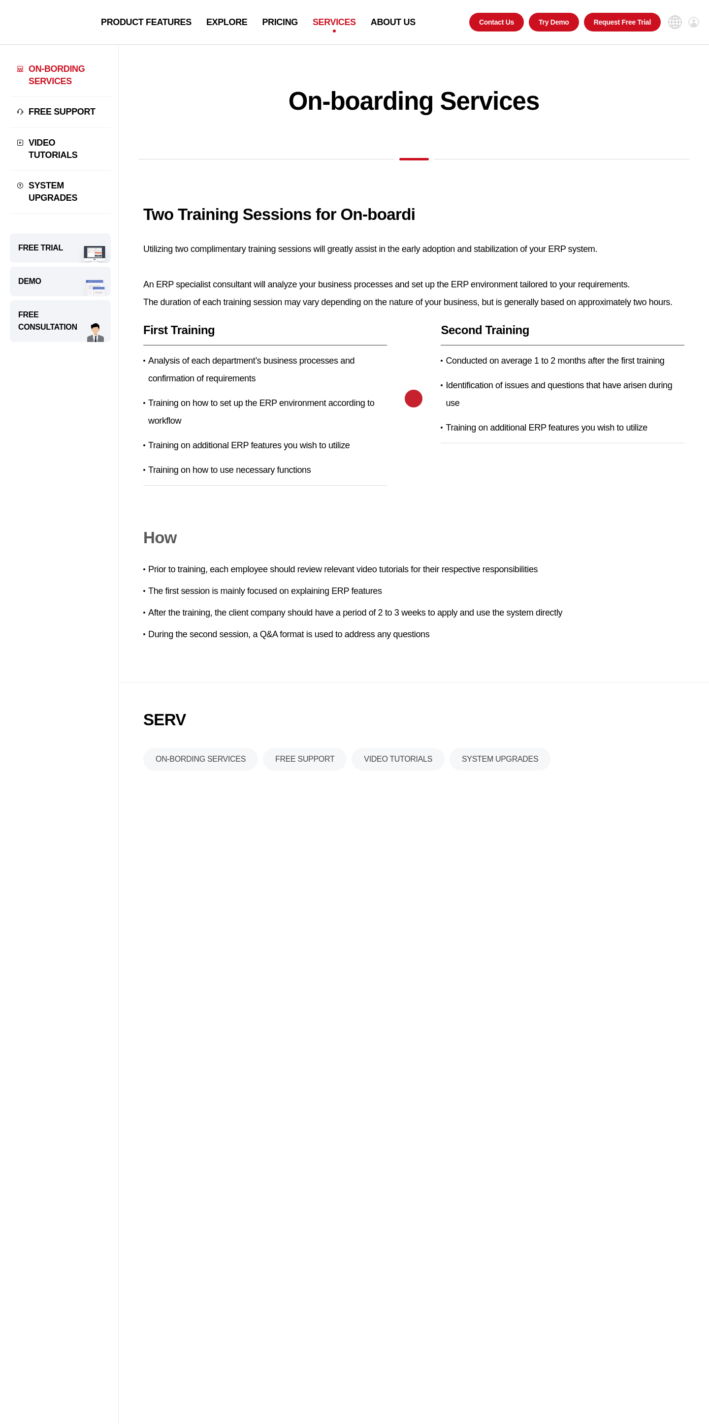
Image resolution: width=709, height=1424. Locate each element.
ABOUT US (393, 22)
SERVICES (334, 22)
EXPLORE (227, 22)
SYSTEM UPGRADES (53, 192)
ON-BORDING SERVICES (57, 75)
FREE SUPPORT (62, 112)
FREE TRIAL (40, 248)
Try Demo (554, 22)
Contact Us (496, 22)
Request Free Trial (622, 22)
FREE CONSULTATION (47, 321)
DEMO (29, 281)
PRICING (280, 22)
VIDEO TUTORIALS (53, 149)
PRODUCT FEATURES (146, 22)
